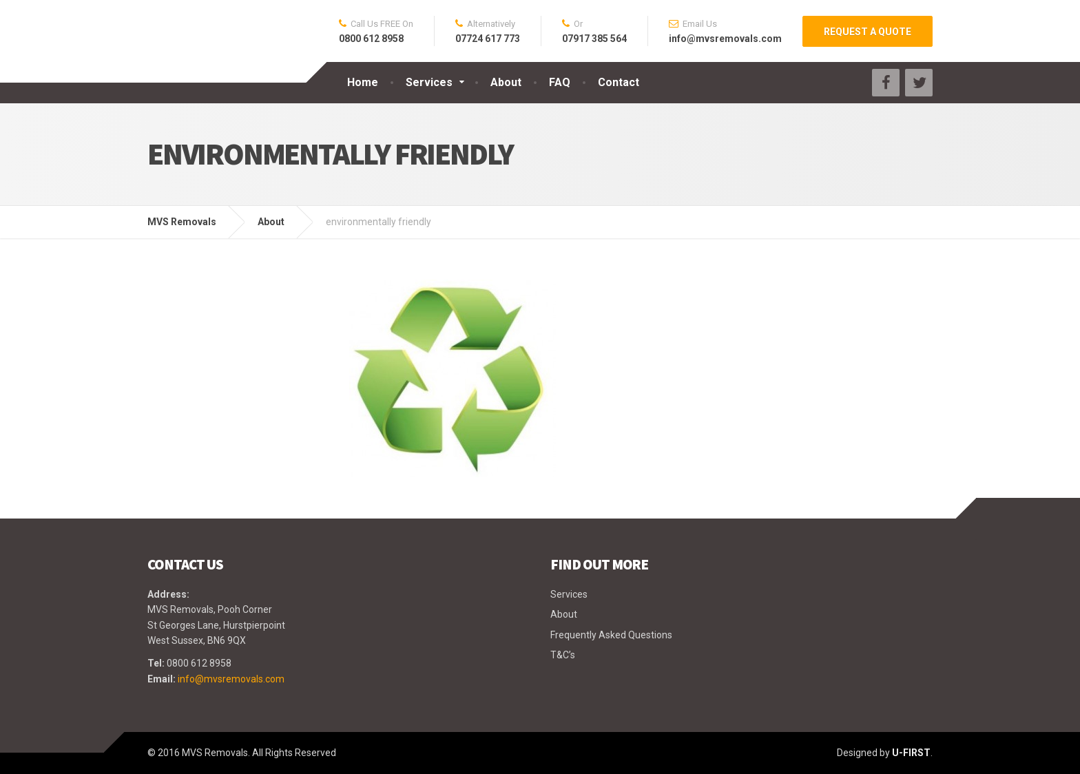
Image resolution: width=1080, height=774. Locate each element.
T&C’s (562, 654)
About (505, 82)
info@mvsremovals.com (231, 678)
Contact (618, 82)
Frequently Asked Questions (611, 634)
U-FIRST (911, 752)
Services (429, 82)
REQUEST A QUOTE (867, 31)
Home (362, 82)
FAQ (559, 82)
